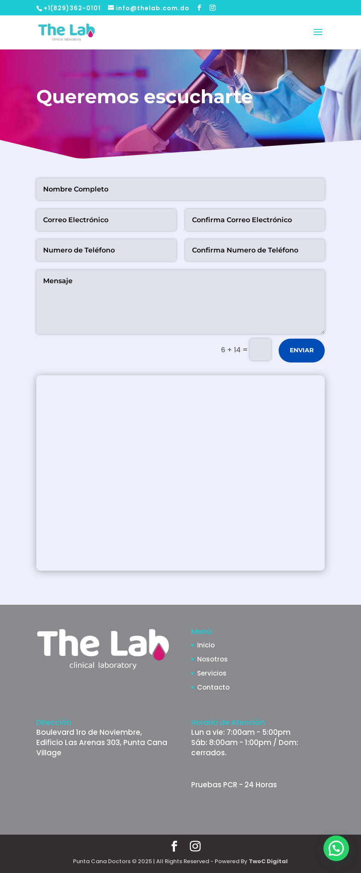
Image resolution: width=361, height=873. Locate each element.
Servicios (212, 673)
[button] (336, 848)
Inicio (206, 645)
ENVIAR (302, 350)
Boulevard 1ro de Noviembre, (89, 732)
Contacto (213, 687)
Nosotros (212, 659)
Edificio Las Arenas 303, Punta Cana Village (101, 747)
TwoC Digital (268, 861)
